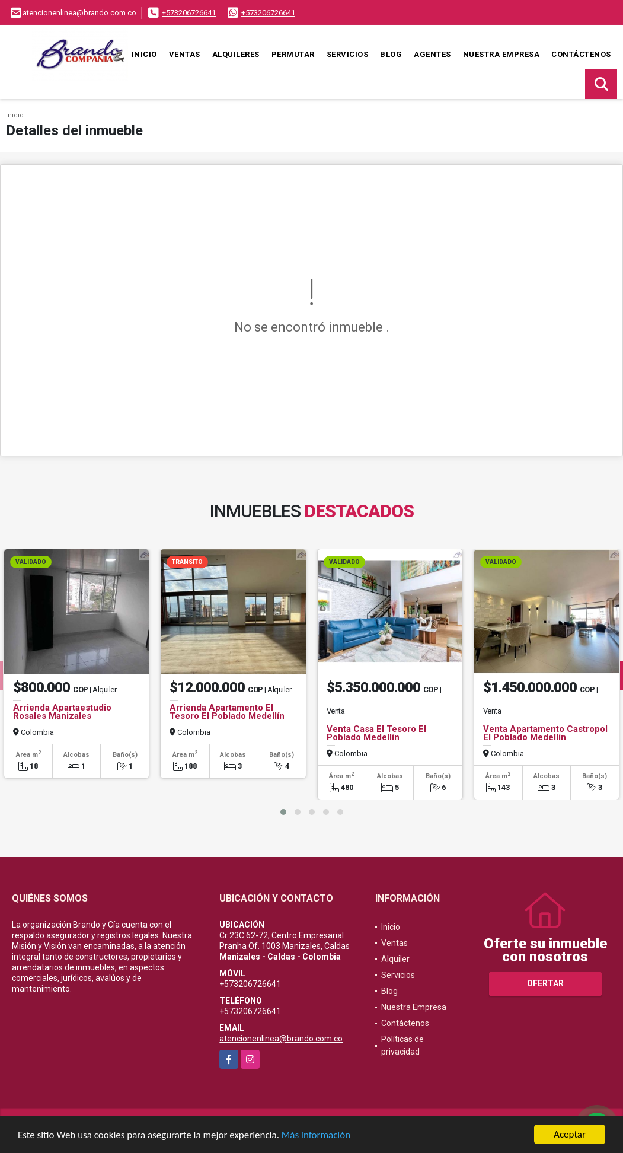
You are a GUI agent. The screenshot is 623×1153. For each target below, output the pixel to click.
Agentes (432, 54)
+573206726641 (189, 12)
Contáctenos (581, 54)
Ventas (184, 54)
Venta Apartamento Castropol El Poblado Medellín (545, 733)
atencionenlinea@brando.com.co (281, 1038)
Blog (391, 54)
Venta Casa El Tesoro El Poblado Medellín (376, 733)
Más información (316, 1136)
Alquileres (236, 54)
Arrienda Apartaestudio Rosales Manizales (62, 711)
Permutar (293, 54)
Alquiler (395, 959)
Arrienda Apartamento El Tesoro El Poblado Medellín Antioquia (227, 716)
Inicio (144, 54)
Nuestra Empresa (501, 54)
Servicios (348, 54)
